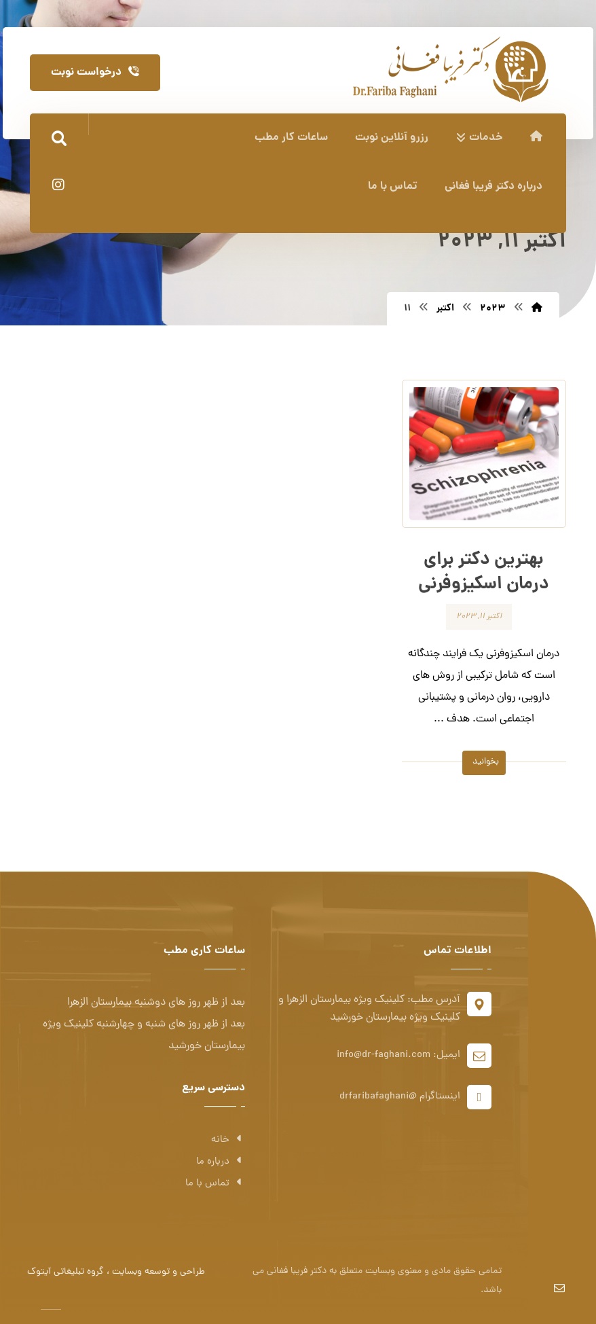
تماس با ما (215, 1184)
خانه (228, 1140)
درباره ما (220, 1162)
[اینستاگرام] (58, 184)
